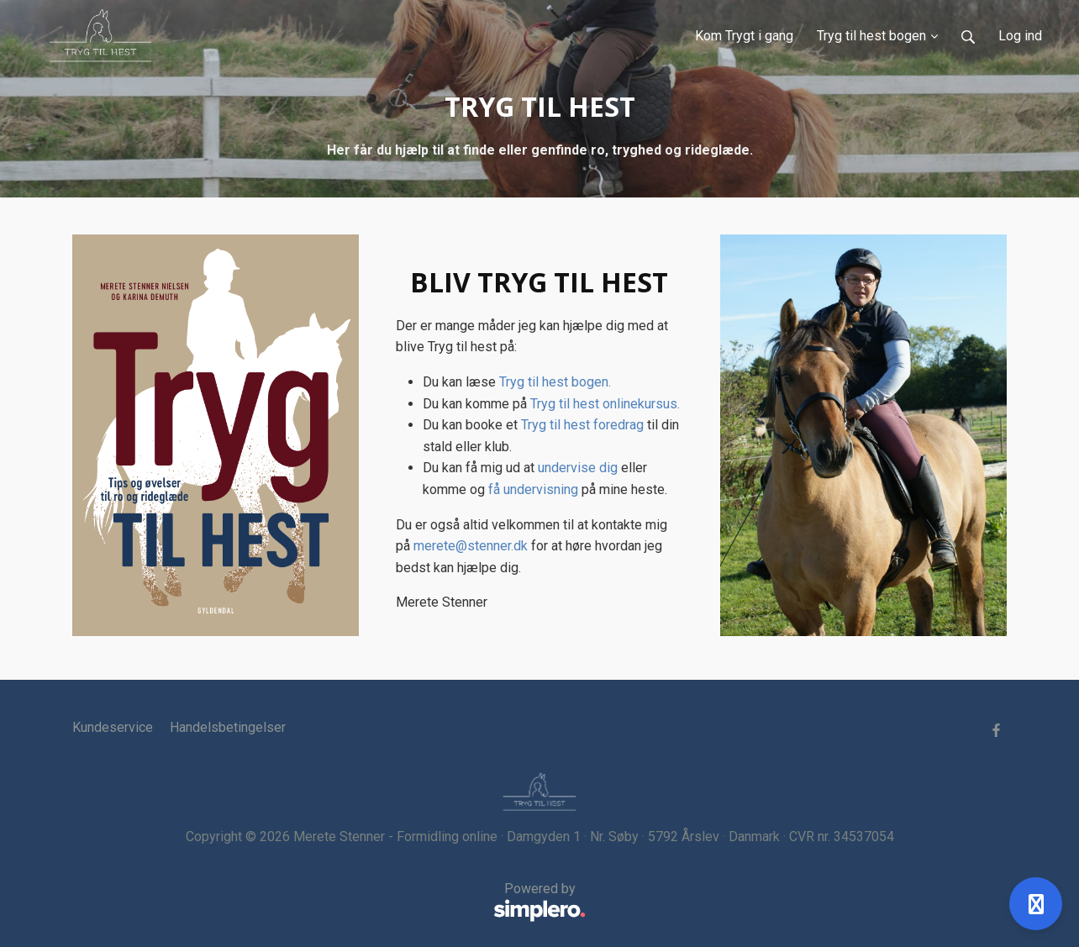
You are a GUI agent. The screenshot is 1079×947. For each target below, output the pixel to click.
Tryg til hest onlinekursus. (605, 404)
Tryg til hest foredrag (582, 425)
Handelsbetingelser (228, 727)
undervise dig (578, 468)
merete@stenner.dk (470, 546)
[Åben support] (1035, 903)
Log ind (1020, 36)
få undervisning (533, 489)
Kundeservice (112, 727)
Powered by (329, 902)
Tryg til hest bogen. (555, 382)
